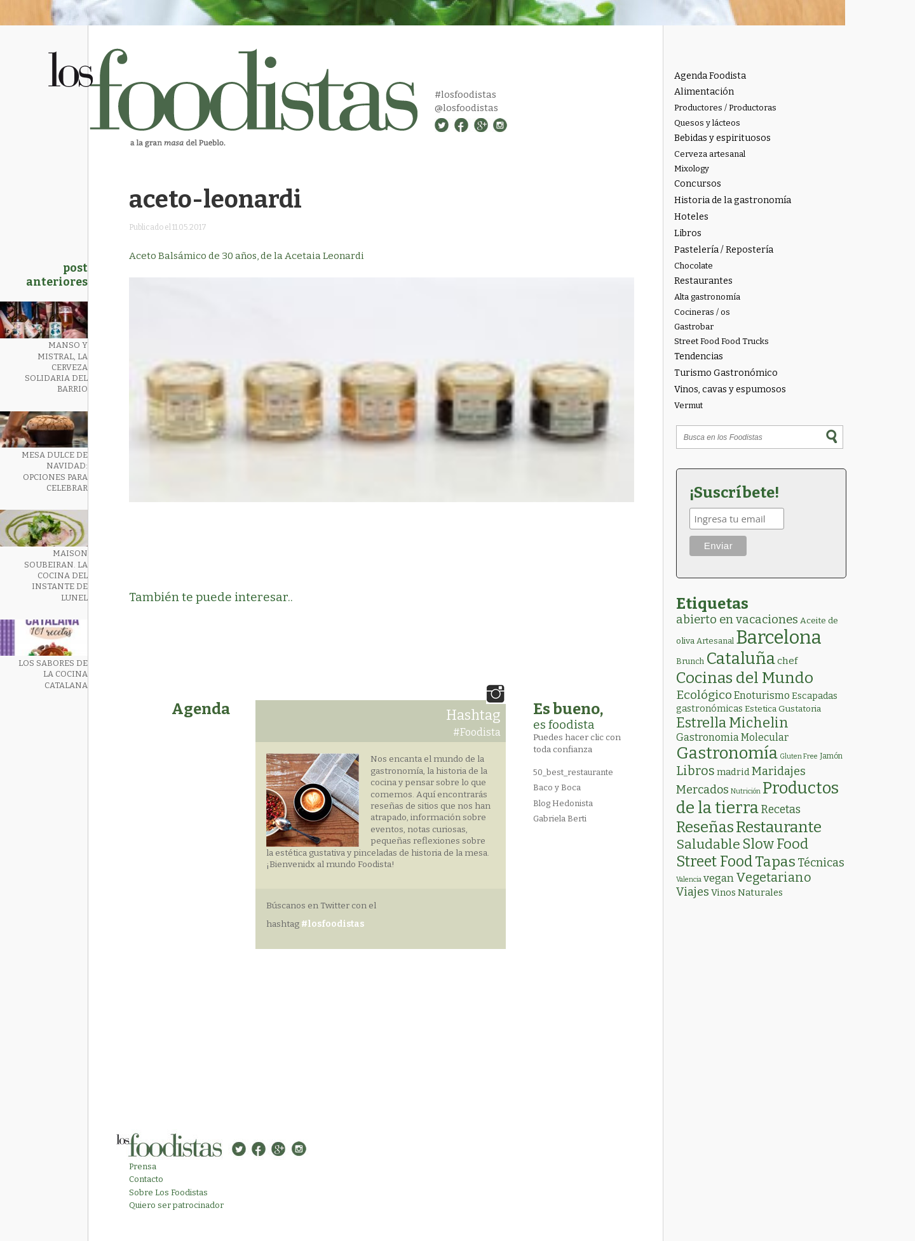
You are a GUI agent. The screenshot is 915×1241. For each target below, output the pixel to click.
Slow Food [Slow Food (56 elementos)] (775, 844)
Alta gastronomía (707, 297)
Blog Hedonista (563, 803)
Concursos (697, 183)
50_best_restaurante (573, 772)
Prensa (142, 1166)
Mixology (691, 168)
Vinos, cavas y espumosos (730, 389)
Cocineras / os (702, 312)
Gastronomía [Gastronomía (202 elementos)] (727, 753)
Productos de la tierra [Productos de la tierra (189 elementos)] (757, 798)
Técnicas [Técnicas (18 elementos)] (820, 863)
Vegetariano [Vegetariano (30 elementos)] (773, 877)
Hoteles (691, 216)
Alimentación (704, 91)
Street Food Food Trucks (721, 341)
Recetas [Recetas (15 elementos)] (781, 809)
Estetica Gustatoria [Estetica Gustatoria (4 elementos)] (783, 708)
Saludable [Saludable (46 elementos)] (708, 844)
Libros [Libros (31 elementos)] (695, 770)
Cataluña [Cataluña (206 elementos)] (740, 658)
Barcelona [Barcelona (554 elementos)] (779, 638)
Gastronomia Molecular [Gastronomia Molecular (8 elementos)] (732, 737)
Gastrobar (694, 326)
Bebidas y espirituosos (722, 138)
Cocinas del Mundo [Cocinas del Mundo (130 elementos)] (744, 677)
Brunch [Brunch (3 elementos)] (690, 661)
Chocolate (693, 265)
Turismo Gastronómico (726, 373)
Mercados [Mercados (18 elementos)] (702, 790)
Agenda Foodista (710, 75)
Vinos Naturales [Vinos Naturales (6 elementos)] (747, 892)
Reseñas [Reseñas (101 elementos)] (705, 827)
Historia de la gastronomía (732, 200)
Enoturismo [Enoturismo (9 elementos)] (762, 695)
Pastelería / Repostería (723, 249)
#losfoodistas (465, 94)
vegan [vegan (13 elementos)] (718, 878)
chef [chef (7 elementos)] (787, 661)
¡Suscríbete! (734, 492)
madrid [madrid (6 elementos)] (733, 772)
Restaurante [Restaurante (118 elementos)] (779, 827)
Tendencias (698, 356)
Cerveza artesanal (709, 154)
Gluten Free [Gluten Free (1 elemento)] (799, 756)
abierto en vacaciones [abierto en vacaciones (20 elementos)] (737, 620)
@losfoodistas (466, 108)
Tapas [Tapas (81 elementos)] (775, 861)
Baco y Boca (557, 787)
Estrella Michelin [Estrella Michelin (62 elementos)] (732, 722)
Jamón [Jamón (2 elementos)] (831, 756)
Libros (688, 233)
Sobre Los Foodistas (168, 1192)
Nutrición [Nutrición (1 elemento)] (746, 791)
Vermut (688, 405)
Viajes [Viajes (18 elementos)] (692, 892)
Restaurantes (703, 280)
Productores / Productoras (725, 107)
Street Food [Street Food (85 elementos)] (714, 861)
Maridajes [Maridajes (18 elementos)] (779, 771)
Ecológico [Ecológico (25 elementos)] (704, 694)
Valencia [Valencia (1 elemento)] (689, 879)
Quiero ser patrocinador (176, 1205)
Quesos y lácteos (707, 123)
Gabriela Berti (559, 818)
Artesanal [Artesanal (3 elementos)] (715, 641)
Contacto (146, 1179)
